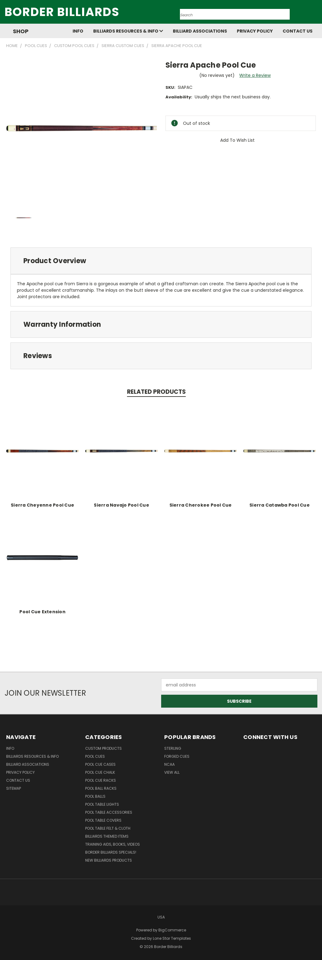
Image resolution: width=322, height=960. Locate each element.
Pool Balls (95, 796)
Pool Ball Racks (101, 788)
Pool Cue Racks (100, 780)
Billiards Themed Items (107, 836)
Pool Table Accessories (108, 812)
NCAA (169, 764)
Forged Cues (176, 756)
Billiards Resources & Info (128, 31)
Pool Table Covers (103, 820)
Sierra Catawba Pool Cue (279, 505)
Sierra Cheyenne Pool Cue (42, 505)
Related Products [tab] (156, 392)
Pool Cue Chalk (100, 772)
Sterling (172, 748)
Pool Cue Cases (100, 764)
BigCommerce (172, 930)
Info (78, 31)
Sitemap (13, 788)
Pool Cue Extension (42, 612)
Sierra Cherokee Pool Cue (200, 505)
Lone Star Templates (172, 938)
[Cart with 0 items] (316, 13)
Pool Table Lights (102, 804)
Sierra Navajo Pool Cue (121, 505)
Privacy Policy (255, 31)
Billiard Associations (200, 31)
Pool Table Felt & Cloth (107, 828)
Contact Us (297, 31)
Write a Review (255, 75)
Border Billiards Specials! (110, 852)
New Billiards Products (108, 860)
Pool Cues (95, 756)
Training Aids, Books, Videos (112, 844)
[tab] (161, 260)
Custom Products (103, 748)
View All (172, 772)
